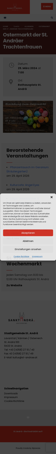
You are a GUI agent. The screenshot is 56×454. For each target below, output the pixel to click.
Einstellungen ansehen (28, 249)
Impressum (37, 256)
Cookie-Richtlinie (21, 256)
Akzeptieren (28, 232)
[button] (51, 197)
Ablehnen (28, 240)
